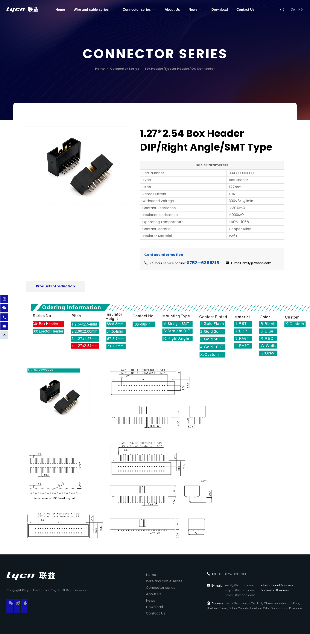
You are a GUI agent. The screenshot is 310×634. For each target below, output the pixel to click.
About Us (172, 9)
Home (60, 9)
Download (219, 9)
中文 (297, 9)
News (193, 9)
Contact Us (245, 9)
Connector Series (124, 68)
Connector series (137, 9)
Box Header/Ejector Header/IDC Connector (179, 68)
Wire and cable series (91, 9)
